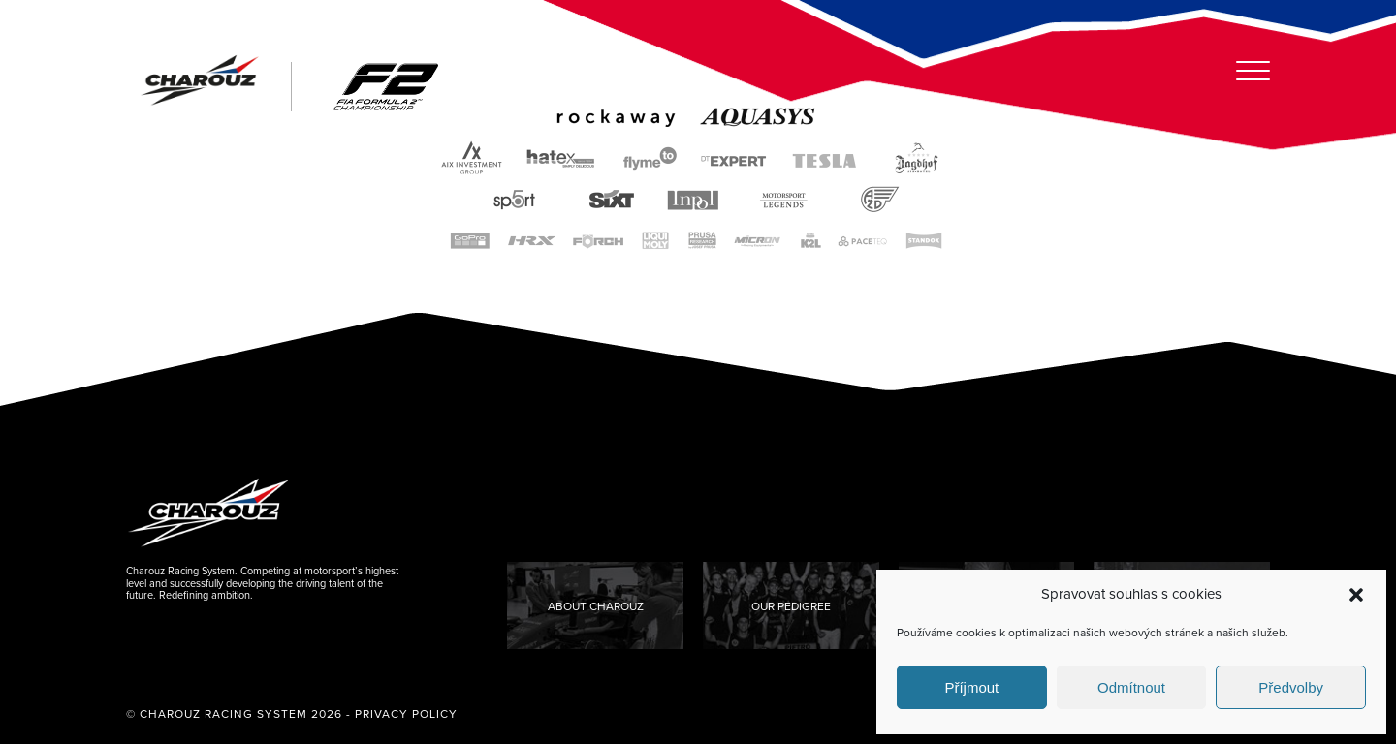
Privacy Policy (406, 714)
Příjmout (971, 687)
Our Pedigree (791, 606)
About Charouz (596, 606)
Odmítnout (1131, 687)
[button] (1356, 594)
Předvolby (1290, 687)
